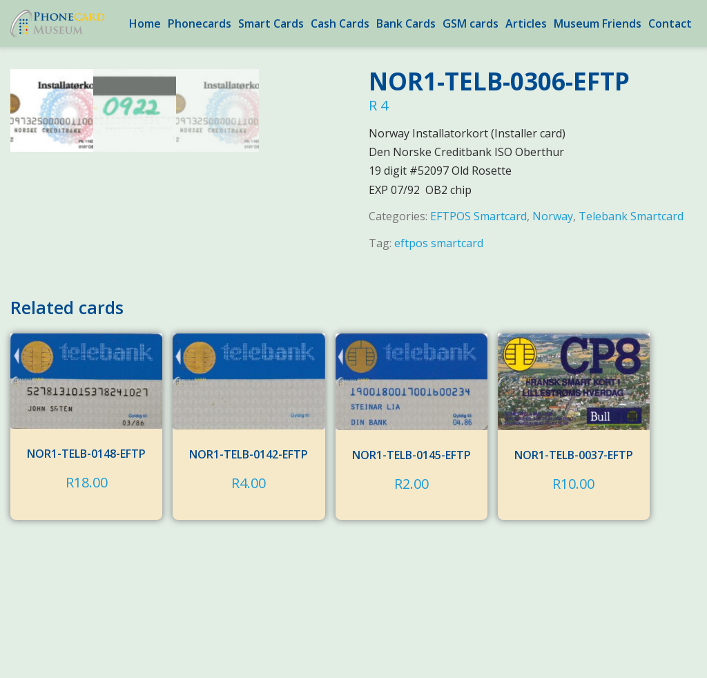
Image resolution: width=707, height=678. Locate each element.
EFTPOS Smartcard (478, 216)
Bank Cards (406, 23)
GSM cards (470, 23)
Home (145, 23)
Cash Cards (340, 23)
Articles (526, 23)
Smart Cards (271, 23)
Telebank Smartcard (631, 216)
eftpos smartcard (438, 243)
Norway (552, 216)
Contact (670, 23)
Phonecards (199, 23)
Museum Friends (597, 23)
